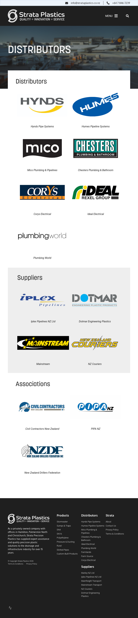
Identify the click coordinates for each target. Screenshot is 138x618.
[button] (127, 16)
